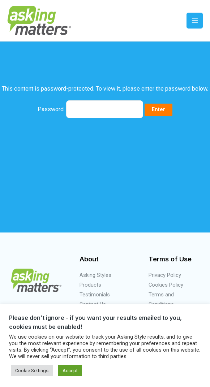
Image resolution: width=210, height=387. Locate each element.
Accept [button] (70, 370)
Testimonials (95, 294)
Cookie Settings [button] (31, 370)
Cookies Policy (166, 285)
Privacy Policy (165, 275)
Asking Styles (95, 275)
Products (90, 285)
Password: (90, 109)
